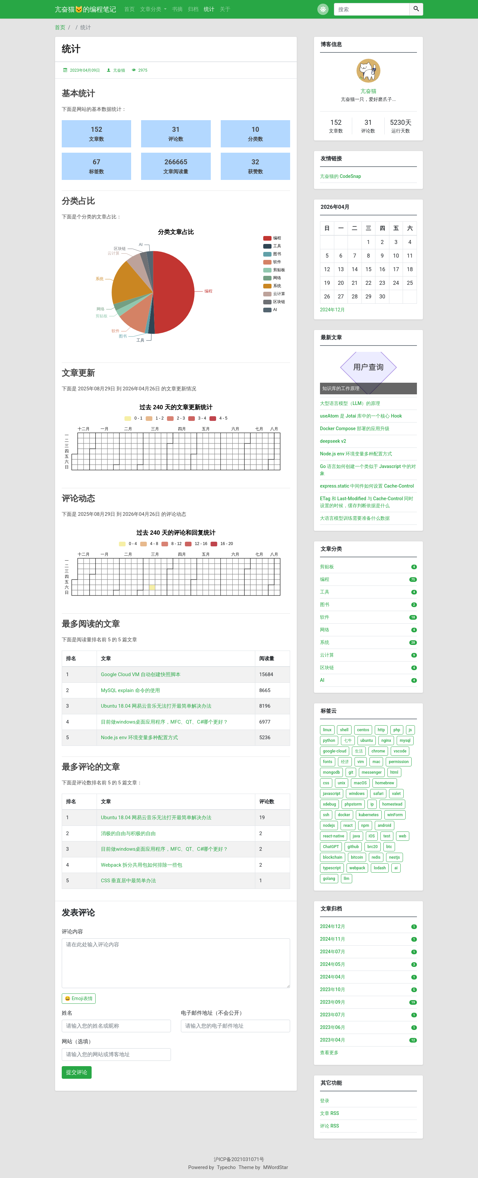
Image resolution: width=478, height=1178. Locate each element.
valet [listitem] (396, 793)
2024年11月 (332, 939)
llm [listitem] (347, 878)
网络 (324, 629)
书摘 (177, 9)
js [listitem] (410, 730)
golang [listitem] (329, 878)
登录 (324, 1100)
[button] (323, 9)
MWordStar (275, 1167)
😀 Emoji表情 (79, 998)
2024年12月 (332, 309)
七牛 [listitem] (348, 740)
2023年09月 (332, 1002)
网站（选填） (78, 1041)
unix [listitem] (341, 783)
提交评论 (76, 1072)
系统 (324, 642)
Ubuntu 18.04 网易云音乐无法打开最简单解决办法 (156, 706)
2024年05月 (332, 964)
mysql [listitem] (405, 740)
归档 (193, 9)
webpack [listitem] (357, 868)
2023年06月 (332, 1027)
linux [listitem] (327, 730)
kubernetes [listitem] (369, 815)
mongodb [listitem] (331, 772)
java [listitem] (356, 836)
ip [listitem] (372, 804)
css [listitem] (326, 783)
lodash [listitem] (380, 868)
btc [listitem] (389, 846)
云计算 (327, 655)
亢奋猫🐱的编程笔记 (85, 9)
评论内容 (72, 931)
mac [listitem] (376, 761)
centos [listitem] (363, 730)
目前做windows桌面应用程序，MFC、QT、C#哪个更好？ (164, 722)
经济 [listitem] (345, 761)
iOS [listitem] (372, 836)
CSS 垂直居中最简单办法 (128, 881)
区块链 (327, 667)
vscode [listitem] (400, 751)
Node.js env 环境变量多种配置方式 (139, 738)
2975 (142, 70)
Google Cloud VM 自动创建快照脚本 (141, 674)
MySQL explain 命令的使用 (130, 690)
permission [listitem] (399, 761)
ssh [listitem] (326, 815)
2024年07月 (332, 951)
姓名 (67, 1013)
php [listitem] (396, 730)
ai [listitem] (396, 868)
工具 (324, 591)
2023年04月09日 (85, 70)
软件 (324, 617)
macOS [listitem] (360, 783)
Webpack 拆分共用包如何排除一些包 (141, 865)
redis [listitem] (376, 857)
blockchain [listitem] (332, 857)
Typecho (226, 1167)
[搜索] (372, 9)
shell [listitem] (344, 730)
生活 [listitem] (359, 751)
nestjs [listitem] (394, 857)
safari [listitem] (378, 793)
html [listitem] (394, 772)
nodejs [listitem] (329, 825)
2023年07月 (332, 1014)
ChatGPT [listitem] (331, 846)
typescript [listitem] (332, 868)
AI (322, 680)
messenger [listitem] (372, 772)
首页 (129, 9)
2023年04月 (332, 1040)
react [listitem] (348, 825)
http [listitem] (381, 730)
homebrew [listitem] (384, 783)
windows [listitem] (356, 793)
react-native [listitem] (333, 836)
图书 (324, 604)
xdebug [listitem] (329, 804)
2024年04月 (332, 977)
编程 (324, 579)
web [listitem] (402, 836)
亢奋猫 (119, 70)
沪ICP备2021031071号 (239, 1159)
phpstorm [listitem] (353, 804)
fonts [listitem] (327, 761)
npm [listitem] (365, 825)
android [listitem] (384, 825)
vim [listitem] (361, 761)
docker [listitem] (344, 815)
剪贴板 (327, 566)
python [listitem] (329, 740)
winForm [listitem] (395, 815)
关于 (225, 9)
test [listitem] (386, 836)
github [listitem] (353, 846)
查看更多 (329, 1052)
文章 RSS (329, 1113)
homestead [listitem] (392, 804)
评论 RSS (329, 1126)
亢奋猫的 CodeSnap (340, 176)
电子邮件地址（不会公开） (213, 1013)
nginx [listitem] (386, 740)
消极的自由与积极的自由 (128, 833)
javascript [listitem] (331, 793)
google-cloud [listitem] (334, 751)
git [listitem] (351, 772)
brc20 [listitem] (372, 846)
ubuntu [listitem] (366, 740)
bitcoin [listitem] (357, 857)
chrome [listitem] (378, 751)
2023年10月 (332, 989)
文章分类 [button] (151, 9)
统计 (209, 9)
